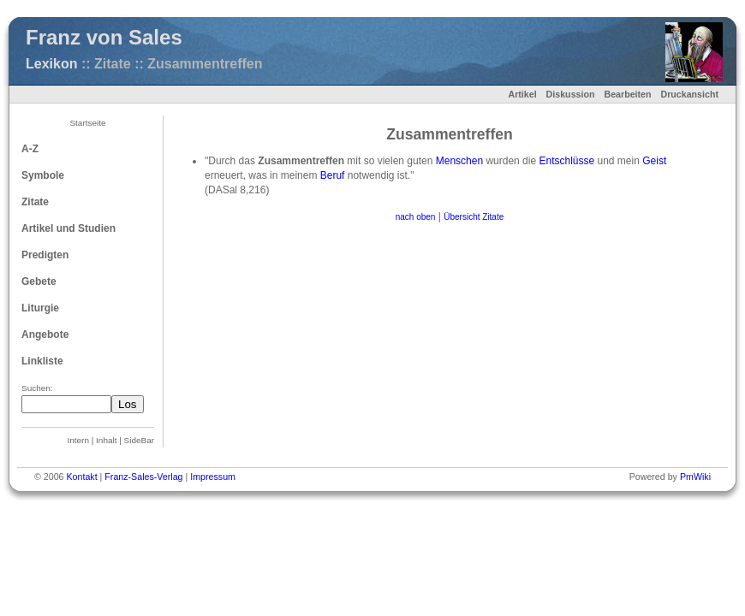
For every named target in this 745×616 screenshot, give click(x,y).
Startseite (87, 122)
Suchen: (37, 388)
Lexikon (51, 63)
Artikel (522, 94)
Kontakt (81, 476)
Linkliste (42, 361)
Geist (654, 161)
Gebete (39, 281)
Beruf (332, 175)
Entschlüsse (566, 161)
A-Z (30, 149)
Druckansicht (689, 94)
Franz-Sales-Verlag (143, 476)
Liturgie (40, 308)
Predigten (45, 255)
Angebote (45, 335)
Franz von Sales (104, 37)
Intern (78, 440)
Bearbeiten (627, 94)
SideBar (139, 440)
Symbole (42, 175)
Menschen (459, 161)
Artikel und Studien (68, 228)
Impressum (212, 476)
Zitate (35, 202)
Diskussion (570, 94)
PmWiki (695, 476)
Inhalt (106, 440)
